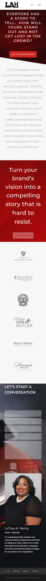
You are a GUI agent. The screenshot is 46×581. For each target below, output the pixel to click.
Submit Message (30, 464)
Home (7, 571)
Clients (26, 571)
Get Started (23, 235)
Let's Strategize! (23, 54)
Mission (16, 571)
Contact (35, 571)
